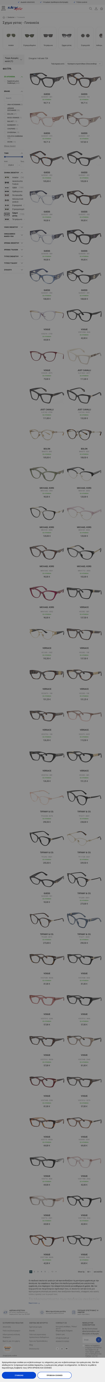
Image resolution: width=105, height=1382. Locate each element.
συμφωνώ (19, 1375)
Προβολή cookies (54, 1375)
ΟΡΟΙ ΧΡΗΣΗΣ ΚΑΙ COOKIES (39, 1368)
